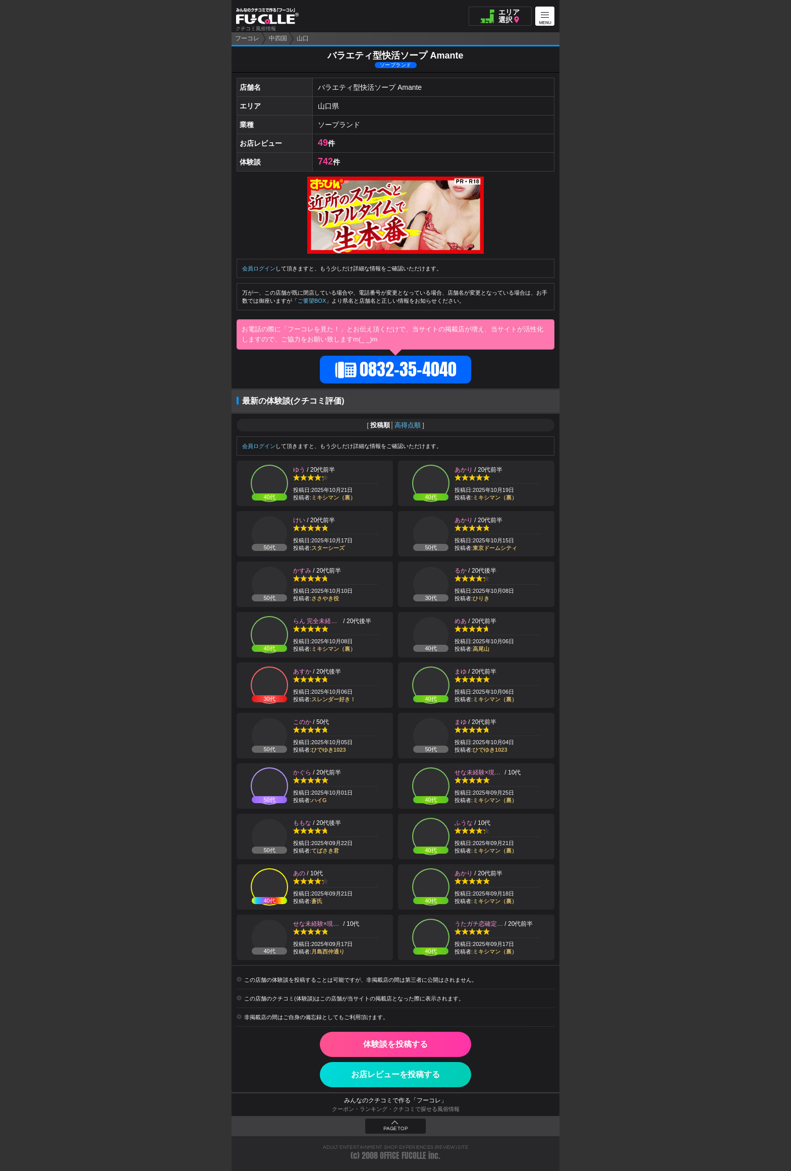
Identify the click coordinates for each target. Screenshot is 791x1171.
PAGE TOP (395, 1128)
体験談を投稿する (395, 1044)
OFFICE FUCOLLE (403, 1155)
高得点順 (407, 425)
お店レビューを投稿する (395, 1074)
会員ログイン (258, 268)
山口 (303, 38)
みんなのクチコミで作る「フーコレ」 (395, 1100)
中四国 (278, 38)
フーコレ (247, 38)
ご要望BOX (312, 301)
